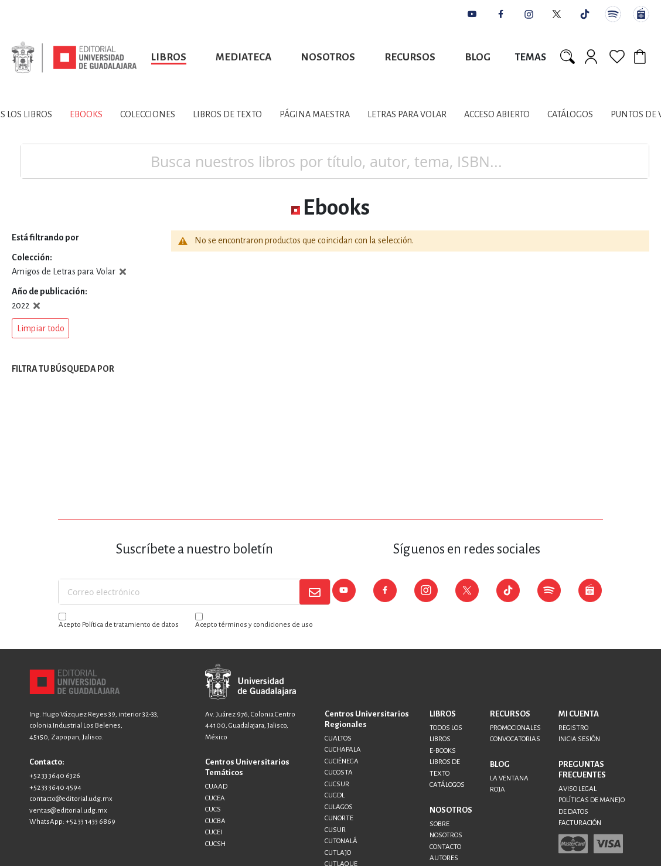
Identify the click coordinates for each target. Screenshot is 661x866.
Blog (477, 57)
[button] (40, 328)
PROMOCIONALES (515, 728)
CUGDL (335, 795)
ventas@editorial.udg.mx (68, 810)
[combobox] (335, 161)
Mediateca (243, 57)
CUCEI (213, 832)
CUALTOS (338, 738)
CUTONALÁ (341, 841)
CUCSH (215, 844)
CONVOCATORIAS (515, 739)
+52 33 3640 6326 (54, 776)
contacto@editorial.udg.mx (71, 799)
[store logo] (74, 57)
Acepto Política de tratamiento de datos (119, 625)
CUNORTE (339, 818)
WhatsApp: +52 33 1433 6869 (72, 822)
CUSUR (335, 830)
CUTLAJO (338, 853)
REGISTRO (573, 728)
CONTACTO (445, 847)
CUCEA (215, 798)
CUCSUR (337, 784)
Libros (168, 57)
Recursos (409, 57)
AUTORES (444, 858)
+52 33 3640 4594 (55, 788)
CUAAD (216, 786)
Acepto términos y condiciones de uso (254, 625)
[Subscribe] (314, 591)
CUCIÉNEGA (342, 761)
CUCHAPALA (343, 749)
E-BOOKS (443, 751)
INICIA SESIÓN (579, 739)
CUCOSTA (339, 772)
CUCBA (215, 821)
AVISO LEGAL (577, 789)
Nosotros (328, 57)
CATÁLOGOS (447, 785)
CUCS (213, 809)
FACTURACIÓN (579, 823)
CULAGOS (339, 807)
